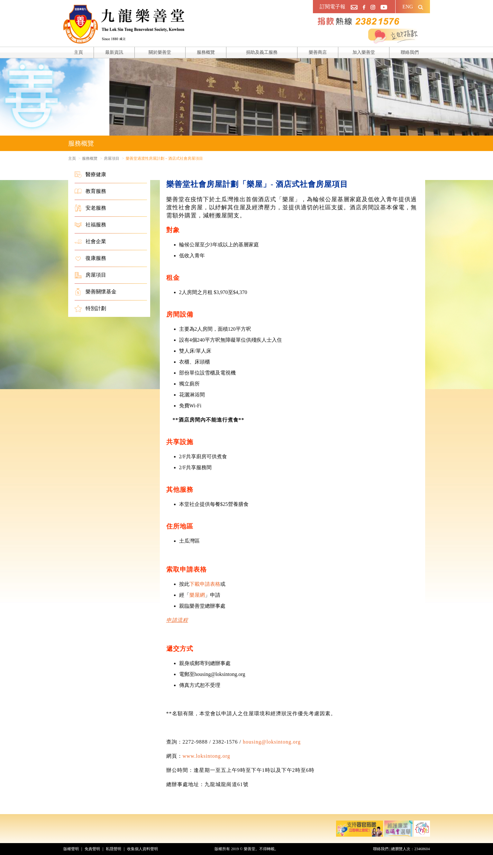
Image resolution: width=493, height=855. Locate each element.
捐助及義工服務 (262, 52)
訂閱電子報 (332, 6)
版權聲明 (71, 849)
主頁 (78, 52)
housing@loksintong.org (272, 742)
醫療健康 (90, 174)
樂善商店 (318, 52)
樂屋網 (197, 595)
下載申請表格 (204, 584)
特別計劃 (90, 308)
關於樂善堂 (160, 52)
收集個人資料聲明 (142, 849)
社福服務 (90, 224)
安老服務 (90, 208)
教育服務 (90, 191)
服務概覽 (206, 52)
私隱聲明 (113, 849)
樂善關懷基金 (95, 291)
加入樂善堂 (363, 52)
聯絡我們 (410, 52)
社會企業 (90, 241)
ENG (407, 6)
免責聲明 (92, 849)
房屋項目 (90, 275)
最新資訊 (114, 52)
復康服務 (90, 258)
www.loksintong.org (206, 756)
